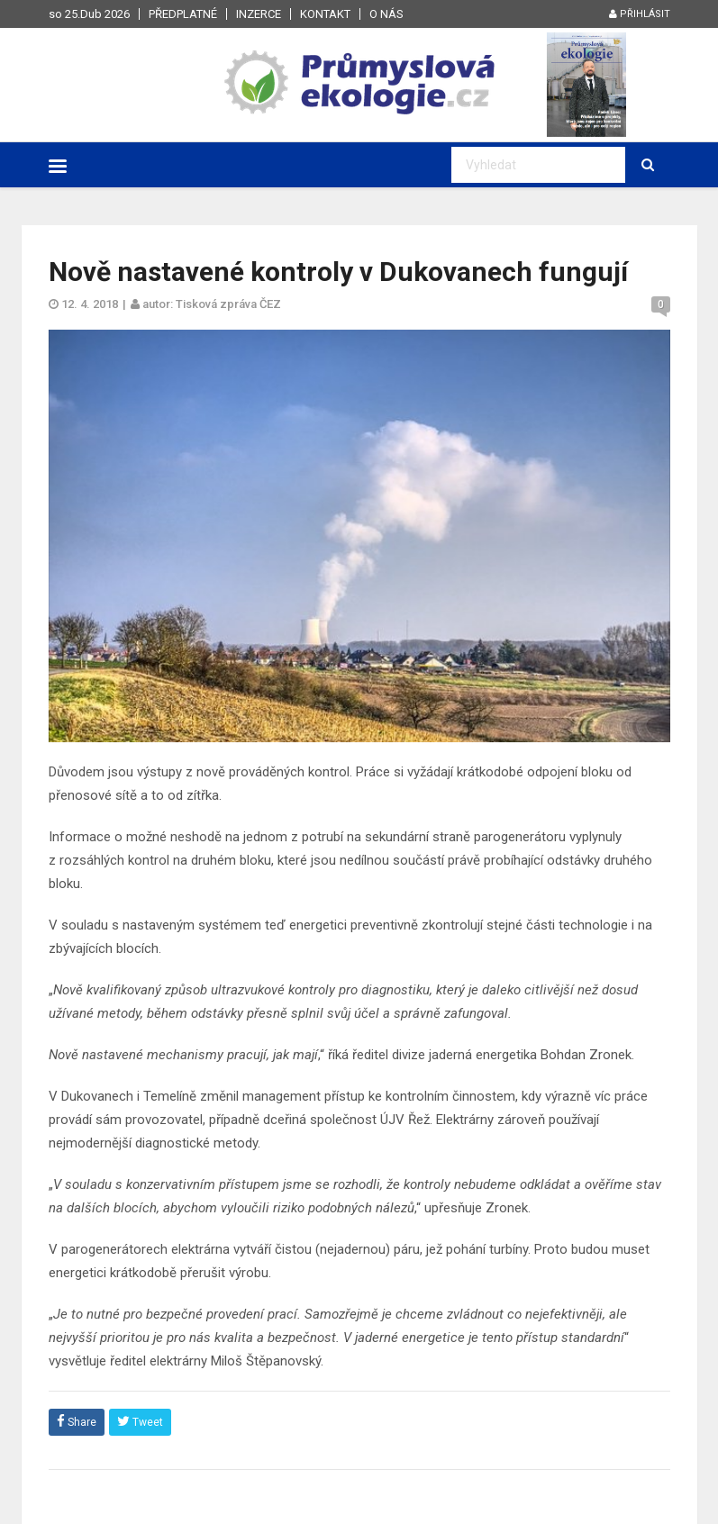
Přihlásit (639, 14)
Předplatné (183, 14)
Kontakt (325, 14)
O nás (386, 14)
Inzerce (258, 14)
